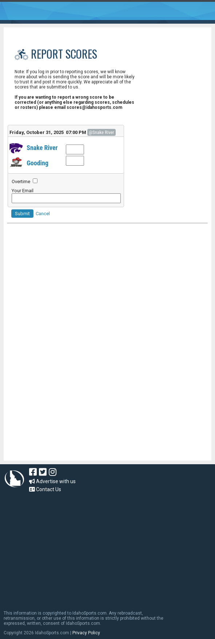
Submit (22, 213)
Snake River (42, 147)
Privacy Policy (86, 632)
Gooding (37, 163)
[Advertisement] (107, 304)
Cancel (43, 213)
